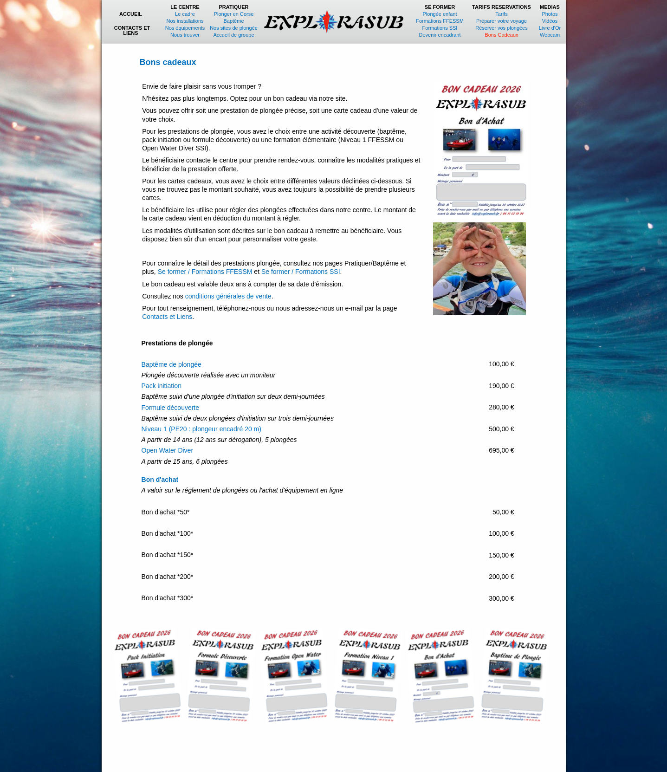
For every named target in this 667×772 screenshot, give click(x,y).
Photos (549, 14)
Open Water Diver (168, 450)
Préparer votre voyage (501, 21)
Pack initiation (161, 385)
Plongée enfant (440, 14)
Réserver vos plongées (501, 28)
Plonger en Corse (234, 14)
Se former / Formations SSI (300, 271)
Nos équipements (185, 28)
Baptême (233, 21)
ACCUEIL (132, 14)
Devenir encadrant (440, 35)
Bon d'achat (160, 479)
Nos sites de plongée (234, 28)
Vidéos (549, 21)
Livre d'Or (550, 28)
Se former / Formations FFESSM (205, 271)
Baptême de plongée (171, 364)
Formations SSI (440, 28)
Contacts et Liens (167, 316)
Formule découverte (171, 407)
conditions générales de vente (228, 296)
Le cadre (185, 14)
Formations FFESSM (440, 21)
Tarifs (501, 14)
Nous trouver (185, 35)
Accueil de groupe (233, 35)
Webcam (550, 35)
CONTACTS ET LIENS (132, 30)
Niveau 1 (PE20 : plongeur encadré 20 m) (201, 429)
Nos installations (184, 21)
